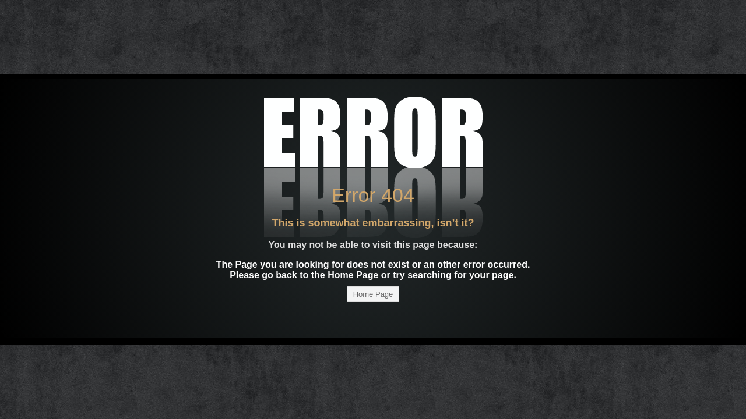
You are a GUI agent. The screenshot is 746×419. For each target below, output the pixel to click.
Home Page (373, 294)
